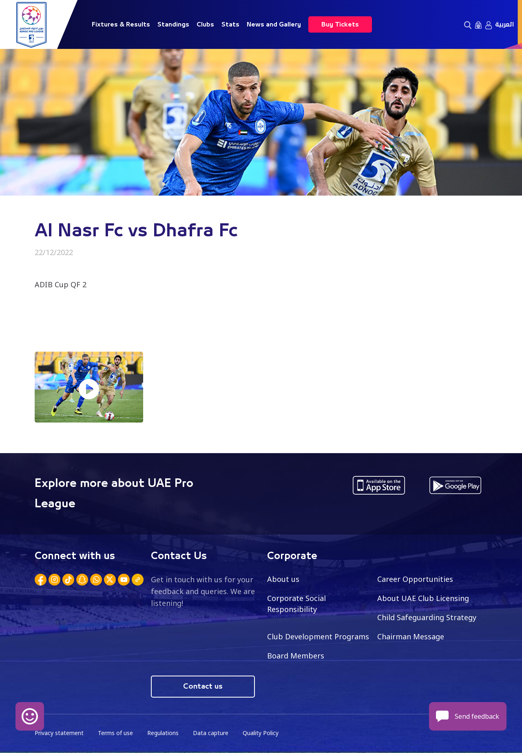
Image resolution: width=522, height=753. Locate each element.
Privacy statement (59, 733)
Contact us (203, 686)
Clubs (205, 24)
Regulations (163, 733)
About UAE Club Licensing (423, 598)
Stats (230, 24)
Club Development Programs (318, 636)
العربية (504, 24)
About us (283, 579)
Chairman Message (410, 636)
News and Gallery (274, 24)
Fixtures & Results (121, 24)
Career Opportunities (415, 579)
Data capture (210, 733)
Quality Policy (261, 733)
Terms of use (115, 733)
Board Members (295, 656)
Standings (173, 24)
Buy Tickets (340, 24)
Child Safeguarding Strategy (426, 617)
